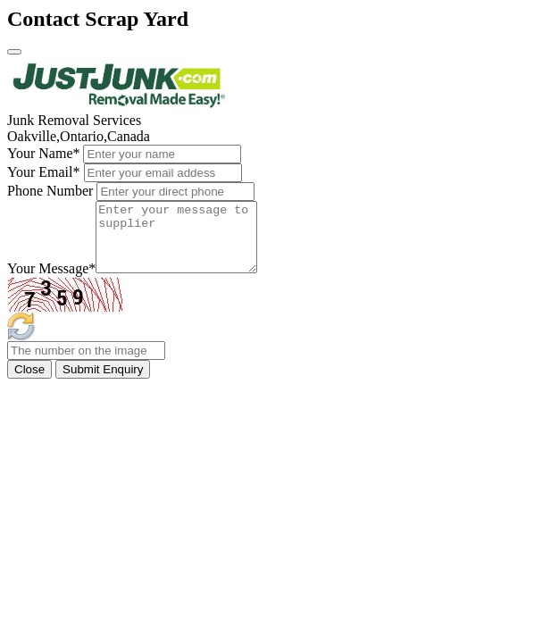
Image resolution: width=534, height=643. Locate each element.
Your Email (43, 172)
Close (29, 382)
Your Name (43, 153)
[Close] (14, 51)
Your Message (51, 281)
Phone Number (50, 190)
